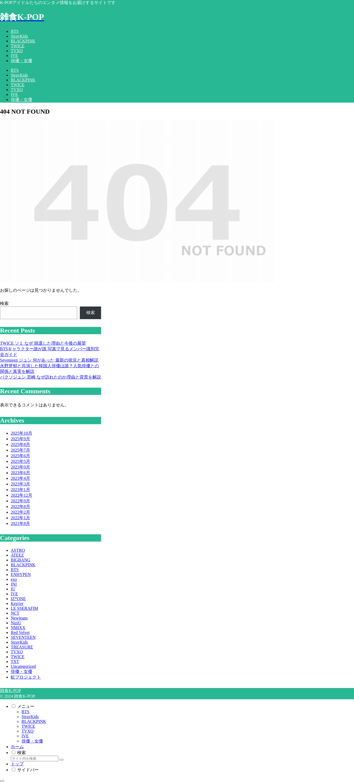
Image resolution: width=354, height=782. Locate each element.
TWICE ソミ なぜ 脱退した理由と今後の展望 (43, 343)
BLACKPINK (34, 721)
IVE (25, 736)
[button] (61, 760)
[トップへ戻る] (2, 781)
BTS (25, 711)
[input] (34, 758)
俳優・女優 (32, 741)
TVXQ (27, 731)
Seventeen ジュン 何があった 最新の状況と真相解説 (49, 360)
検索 (4, 303)
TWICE (28, 726)
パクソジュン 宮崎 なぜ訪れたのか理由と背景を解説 (50, 377)
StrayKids (30, 716)
